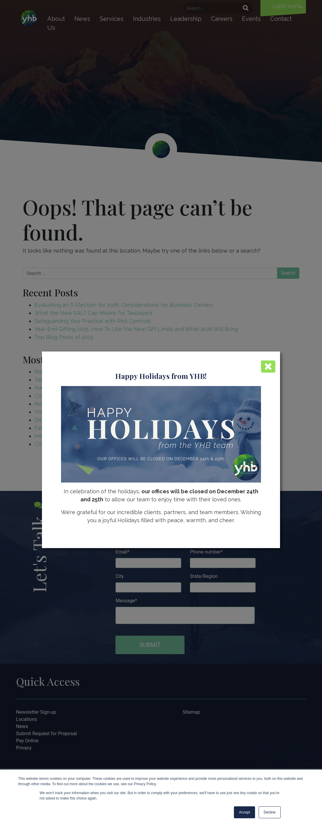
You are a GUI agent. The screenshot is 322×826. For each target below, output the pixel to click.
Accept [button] (244, 812)
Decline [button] (270, 812)
